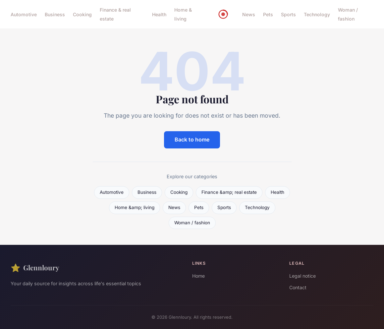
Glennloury (35, 267)
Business (55, 14)
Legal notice (302, 276)
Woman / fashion (348, 14)
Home (198, 276)
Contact (297, 287)
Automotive (24, 14)
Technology (317, 14)
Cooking (82, 14)
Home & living (183, 14)
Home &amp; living (134, 207)
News (248, 14)
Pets (268, 14)
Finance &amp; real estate (229, 192)
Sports (288, 14)
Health (159, 14)
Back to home (192, 139)
